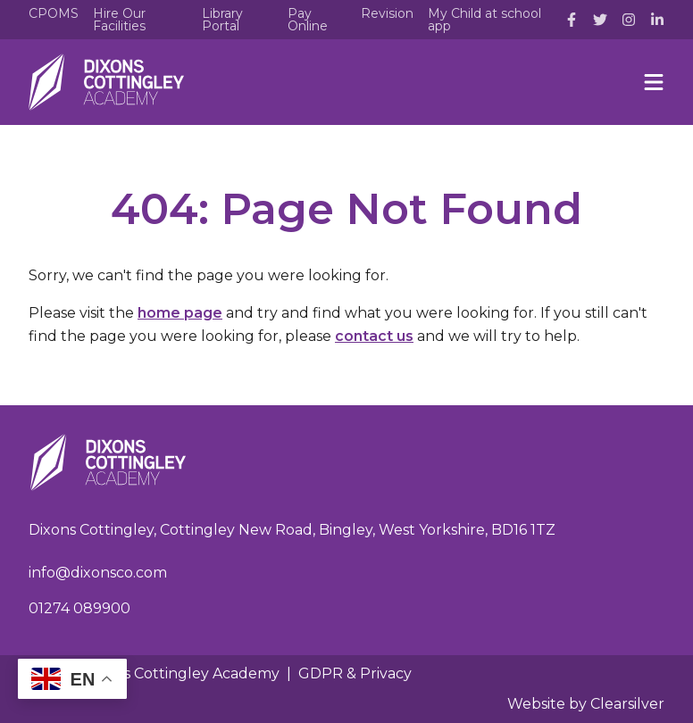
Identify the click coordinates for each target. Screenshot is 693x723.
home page (180, 312)
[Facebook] (571, 19)
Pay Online (308, 19)
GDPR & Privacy (355, 673)
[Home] (106, 82)
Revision (387, 13)
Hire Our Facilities (119, 19)
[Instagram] (629, 19)
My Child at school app (484, 19)
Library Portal (222, 19)
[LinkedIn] (657, 19)
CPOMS (54, 13)
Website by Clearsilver (585, 703)
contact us (374, 336)
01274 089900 (79, 608)
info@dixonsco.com (98, 572)
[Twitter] (600, 19)
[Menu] (653, 82)
